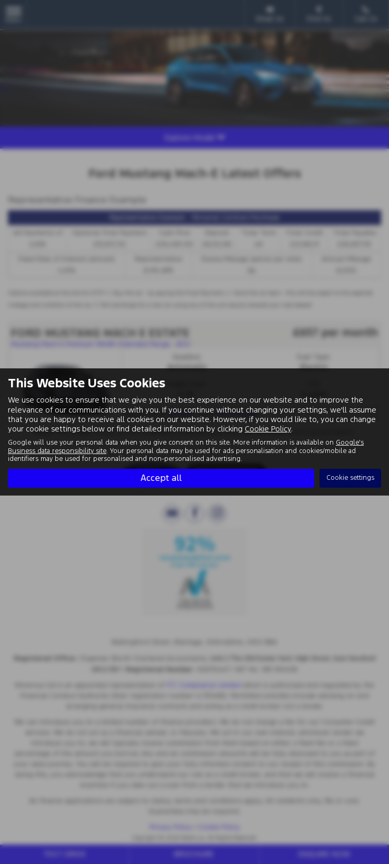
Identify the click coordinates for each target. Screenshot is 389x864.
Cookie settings (350, 478)
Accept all (161, 478)
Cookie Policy (268, 429)
